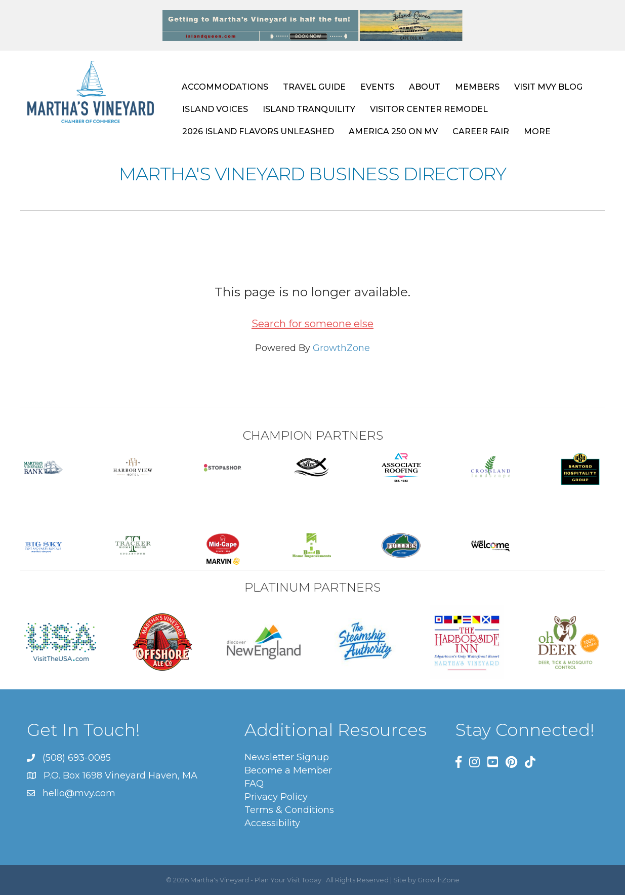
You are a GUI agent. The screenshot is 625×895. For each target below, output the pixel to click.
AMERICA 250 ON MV (393, 131)
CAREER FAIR (480, 131)
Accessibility (272, 823)
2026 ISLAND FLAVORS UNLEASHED (258, 131)
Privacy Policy (276, 796)
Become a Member (288, 770)
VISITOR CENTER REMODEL (429, 109)
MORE (537, 131)
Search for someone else (312, 324)
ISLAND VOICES (215, 109)
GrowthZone (341, 348)
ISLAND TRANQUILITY (309, 109)
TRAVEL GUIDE (314, 87)
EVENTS (377, 87)
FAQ (254, 783)
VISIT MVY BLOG (548, 87)
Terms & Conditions (289, 809)
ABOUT (424, 87)
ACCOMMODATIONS (225, 87)
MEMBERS (477, 87)
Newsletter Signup (286, 757)
